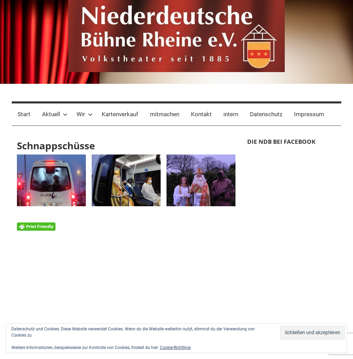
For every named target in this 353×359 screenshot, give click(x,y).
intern (230, 114)
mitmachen (164, 114)
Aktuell (55, 114)
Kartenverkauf (120, 114)
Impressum (309, 114)
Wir (85, 114)
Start (24, 114)
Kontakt (201, 114)
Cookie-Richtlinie (175, 347)
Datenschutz (266, 114)
